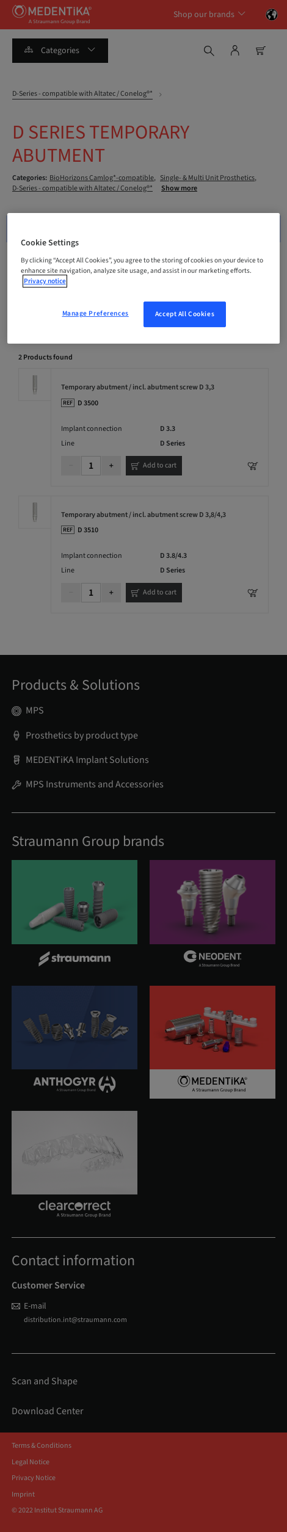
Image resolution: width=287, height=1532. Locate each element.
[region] (143, 278)
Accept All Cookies (184, 314)
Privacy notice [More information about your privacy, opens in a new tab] (45, 281)
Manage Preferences (95, 313)
